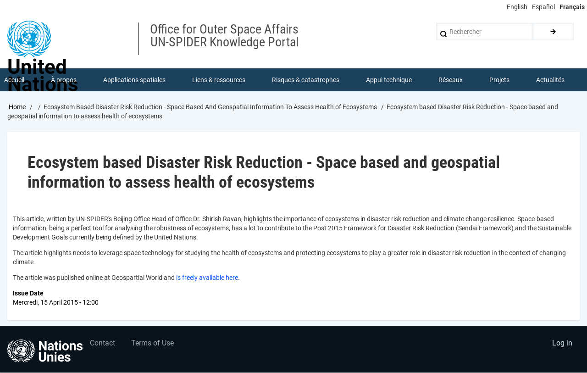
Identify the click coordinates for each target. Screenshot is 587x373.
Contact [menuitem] (102, 343)
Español (543, 7)
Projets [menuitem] (499, 80)
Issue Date (28, 293)
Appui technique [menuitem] (389, 80)
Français (572, 7)
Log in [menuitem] (562, 343)
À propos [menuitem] (64, 80)
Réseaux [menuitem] (450, 80)
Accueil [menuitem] (14, 80)
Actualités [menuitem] (550, 80)
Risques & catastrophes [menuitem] (305, 80)
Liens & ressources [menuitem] (218, 80)
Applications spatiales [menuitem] (134, 80)
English (517, 7)
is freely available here (207, 278)
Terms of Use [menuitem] (152, 343)
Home (17, 107)
